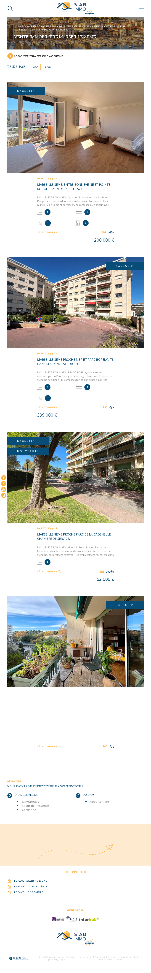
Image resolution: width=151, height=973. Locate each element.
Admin (129, 957)
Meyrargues (30, 802)
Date (48, 67)
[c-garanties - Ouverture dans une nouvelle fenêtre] (58, 919)
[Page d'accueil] (75, 8)
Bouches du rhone (114, 26)
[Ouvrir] (10, 8)
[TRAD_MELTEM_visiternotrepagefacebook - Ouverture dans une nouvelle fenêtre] (3, 477)
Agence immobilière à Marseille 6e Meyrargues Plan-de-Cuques (53, 26)
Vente (97, 26)
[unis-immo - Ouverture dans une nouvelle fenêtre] (71, 918)
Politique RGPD (106, 959)
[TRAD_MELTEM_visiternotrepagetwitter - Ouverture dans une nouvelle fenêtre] (3, 483)
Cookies (118, 960)
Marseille (21, 30)
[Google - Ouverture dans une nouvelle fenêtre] (3, 495)
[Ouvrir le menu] (141, 8)
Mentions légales (116, 957)
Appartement (99, 802)
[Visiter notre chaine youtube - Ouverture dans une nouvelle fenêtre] (3, 489)
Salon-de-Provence (35, 806)
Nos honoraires (86, 957)
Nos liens (137, 957)
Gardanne (29, 810)
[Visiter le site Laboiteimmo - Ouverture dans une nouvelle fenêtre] (18, 958)
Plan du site (100, 957)
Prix (35, 67)
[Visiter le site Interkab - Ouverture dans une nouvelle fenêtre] (89, 919)
